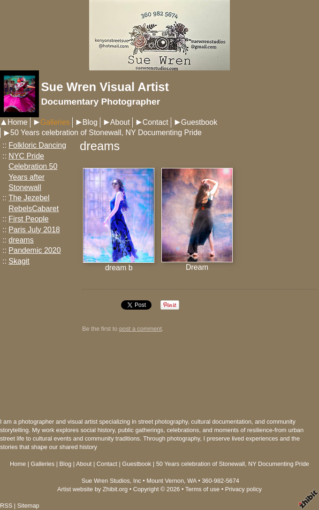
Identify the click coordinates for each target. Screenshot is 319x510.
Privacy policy (243, 489)
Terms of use (202, 489)
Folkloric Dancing (37, 145)
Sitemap (28, 505)
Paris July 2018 (34, 230)
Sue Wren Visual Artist (105, 86)
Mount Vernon (165, 480)
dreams (20, 240)
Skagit (18, 261)
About (120, 122)
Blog (90, 122)
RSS (6, 505)
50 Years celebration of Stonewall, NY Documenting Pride (106, 133)
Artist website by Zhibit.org (92, 489)
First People (28, 219)
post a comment (140, 328)
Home (18, 122)
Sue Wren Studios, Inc (111, 480)
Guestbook (199, 122)
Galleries (55, 122)
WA (191, 480)
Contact (155, 122)
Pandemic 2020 (34, 250)
